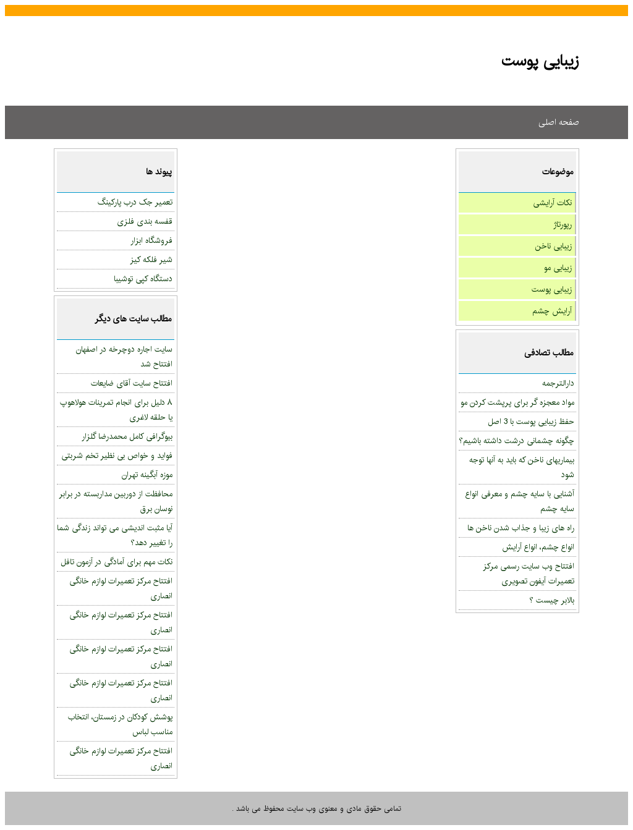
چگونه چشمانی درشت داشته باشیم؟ (516, 440)
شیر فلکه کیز (151, 259)
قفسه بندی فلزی (144, 221)
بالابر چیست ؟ (551, 600)
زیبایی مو (558, 267)
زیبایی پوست (552, 289)
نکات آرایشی (552, 203)
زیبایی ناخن (553, 246)
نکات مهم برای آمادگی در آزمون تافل (116, 562)
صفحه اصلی (558, 122)
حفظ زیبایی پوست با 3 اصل (531, 421)
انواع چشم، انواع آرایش (538, 547)
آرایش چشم (552, 311)
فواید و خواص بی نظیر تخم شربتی (116, 455)
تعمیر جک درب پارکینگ (135, 202)
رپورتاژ (562, 224)
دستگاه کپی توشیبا (143, 279)
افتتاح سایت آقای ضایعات (131, 383)
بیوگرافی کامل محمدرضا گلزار (127, 436)
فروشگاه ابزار (151, 240)
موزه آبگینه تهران (147, 474)
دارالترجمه (558, 383)
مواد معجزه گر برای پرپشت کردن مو (517, 402)
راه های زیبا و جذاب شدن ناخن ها (520, 528)
